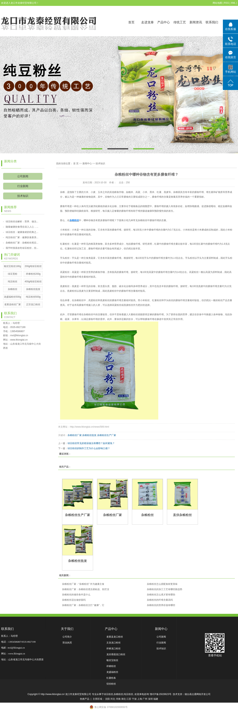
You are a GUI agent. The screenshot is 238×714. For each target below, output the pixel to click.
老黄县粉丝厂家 (12, 304)
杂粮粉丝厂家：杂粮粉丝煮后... (22, 242)
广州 (145, 699)
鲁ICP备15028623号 (160, 694)
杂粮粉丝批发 (33, 289)
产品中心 (163, 22)
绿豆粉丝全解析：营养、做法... (22, 221)
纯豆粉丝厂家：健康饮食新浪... (22, 237)
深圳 (150, 699)
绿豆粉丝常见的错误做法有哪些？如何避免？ (91, 443)
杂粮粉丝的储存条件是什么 (76, 594)
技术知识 (22, 195)
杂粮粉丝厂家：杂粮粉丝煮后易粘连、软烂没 (85, 589)
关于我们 (67, 628)
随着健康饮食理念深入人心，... (22, 226)
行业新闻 (22, 186)
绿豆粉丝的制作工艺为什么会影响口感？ (89, 448)
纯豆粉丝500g (33, 296)
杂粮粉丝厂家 (75, 435)
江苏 (128, 699)
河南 (118, 699)
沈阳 (107, 699)
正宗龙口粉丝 (33, 304)
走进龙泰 (147, 22)
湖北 (123, 699)
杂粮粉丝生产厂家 (106, 435)
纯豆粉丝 (12, 281)
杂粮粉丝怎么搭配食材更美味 (162, 584)
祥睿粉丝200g (33, 274)
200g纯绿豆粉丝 (33, 266)
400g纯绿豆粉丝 (33, 281)
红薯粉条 (111, 678)
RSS (226, 3)
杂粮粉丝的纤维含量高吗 (160, 600)
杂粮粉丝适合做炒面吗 (74, 600)
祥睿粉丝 (111, 666)
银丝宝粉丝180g (12, 266)
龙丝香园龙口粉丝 (115, 654)
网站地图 (217, 3)
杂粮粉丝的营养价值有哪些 (161, 605)
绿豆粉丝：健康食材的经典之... (22, 232)
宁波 (134, 699)
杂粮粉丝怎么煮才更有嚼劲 (161, 594)
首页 (131, 22)
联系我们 (212, 22)
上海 (139, 699)
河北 (112, 699)
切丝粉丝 (111, 683)
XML (233, 3)
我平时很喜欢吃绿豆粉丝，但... (22, 248)
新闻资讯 (195, 22)
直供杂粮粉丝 (182, 515)
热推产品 (84, 699)
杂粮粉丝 (12, 289)
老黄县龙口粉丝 (114, 636)
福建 (155, 699)
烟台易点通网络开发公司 (198, 694)
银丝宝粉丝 (112, 660)
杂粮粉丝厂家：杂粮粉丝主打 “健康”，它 (83, 605)
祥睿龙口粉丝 (113, 648)
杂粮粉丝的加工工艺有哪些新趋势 (164, 589)
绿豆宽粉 (12, 274)
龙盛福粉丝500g (12, 296)
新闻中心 (87, 163)
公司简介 (67, 636)
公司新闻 (22, 176)
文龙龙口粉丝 (113, 642)
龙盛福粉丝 (112, 672)
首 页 (76, 163)
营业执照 (67, 642)
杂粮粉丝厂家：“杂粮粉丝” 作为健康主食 (83, 584)
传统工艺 (179, 22)
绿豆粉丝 (108, 694)
